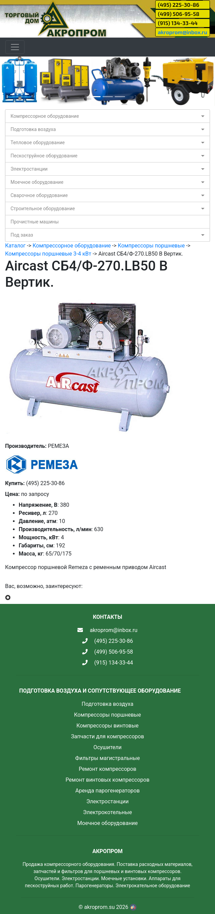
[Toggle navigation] (14, 47)
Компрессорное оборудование (45, 116)
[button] (16, 81)
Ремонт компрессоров (108, 769)
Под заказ (22, 235)
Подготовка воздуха (33, 129)
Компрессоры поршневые (151, 245)
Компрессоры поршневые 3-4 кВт (48, 254)
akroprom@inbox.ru (182, 32)
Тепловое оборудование (38, 142)
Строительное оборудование (43, 208)
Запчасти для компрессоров (107, 736)
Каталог (15, 245)
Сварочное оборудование (39, 195)
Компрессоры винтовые (107, 725)
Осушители (107, 747)
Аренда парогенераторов (107, 790)
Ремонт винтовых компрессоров (107, 780)
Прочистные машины (35, 221)
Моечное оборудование (37, 182)
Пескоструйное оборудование (44, 155)
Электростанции (29, 169)
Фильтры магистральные (107, 758)
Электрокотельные (107, 812)
